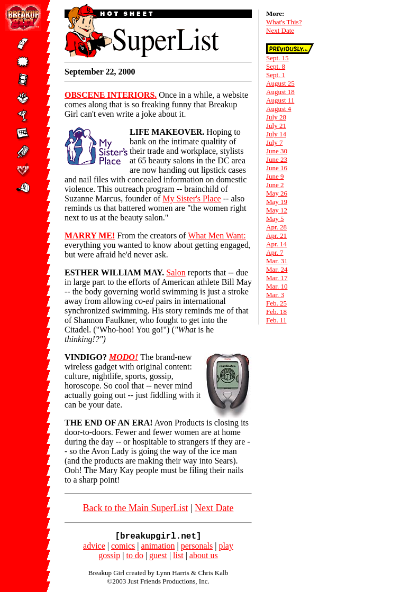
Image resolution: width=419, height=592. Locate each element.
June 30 (276, 151)
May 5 (275, 219)
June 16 (276, 168)
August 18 (280, 92)
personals (197, 547)
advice (94, 547)
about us (203, 557)
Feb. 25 (276, 303)
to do (134, 557)
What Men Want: (217, 235)
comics (123, 547)
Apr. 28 (276, 227)
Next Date (214, 508)
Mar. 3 (275, 295)
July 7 (274, 142)
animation (158, 547)
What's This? (284, 22)
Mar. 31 (276, 261)
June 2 (275, 185)
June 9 (275, 176)
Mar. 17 (276, 278)
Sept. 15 (277, 58)
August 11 (280, 100)
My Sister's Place (191, 198)
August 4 (278, 109)
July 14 (276, 134)
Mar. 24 (276, 269)
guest (158, 557)
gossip (109, 557)
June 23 (276, 159)
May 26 (276, 193)
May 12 (276, 210)
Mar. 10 (276, 286)
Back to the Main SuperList (135, 508)
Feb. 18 (276, 312)
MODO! (123, 357)
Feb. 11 (276, 320)
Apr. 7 (275, 252)
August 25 (280, 83)
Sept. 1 (275, 75)
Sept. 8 (275, 66)
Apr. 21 (276, 235)
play (225, 547)
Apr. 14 (276, 244)
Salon (175, 272)
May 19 (276, 202)
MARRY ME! (90, 235)
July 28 (276, 117)
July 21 (276, 126)
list (178, 557)
